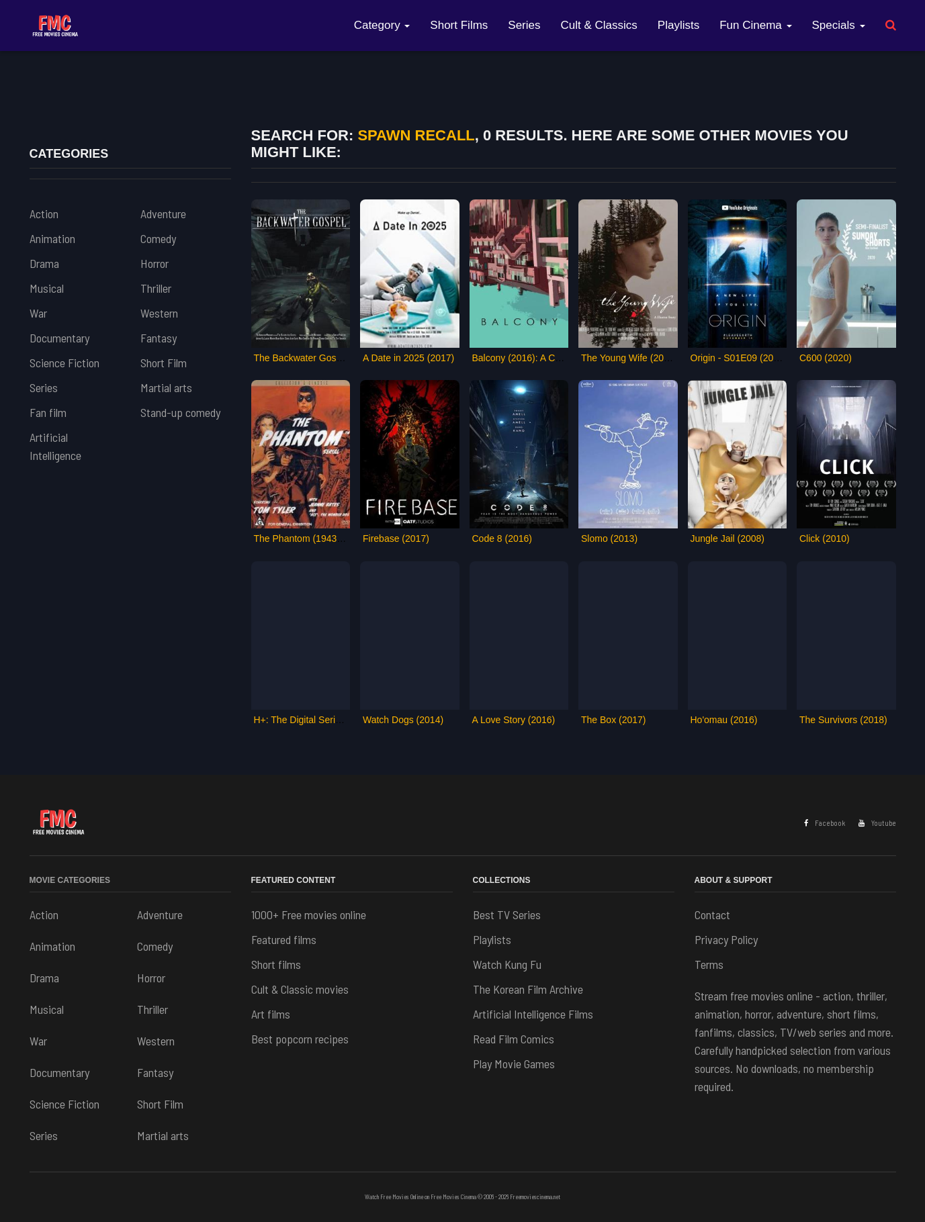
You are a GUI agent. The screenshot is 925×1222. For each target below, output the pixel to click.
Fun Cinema (755, 25)
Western (159, 313)
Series (524, 25)
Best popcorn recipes (300, 1038)
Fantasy (158, 337)
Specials (838, 25)
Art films (270, 1013)
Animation (52, 238)
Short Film (163, 362)
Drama (44, 263)
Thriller (155, 288)
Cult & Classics (599, 25)
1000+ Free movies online (308, 914)
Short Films (459, 25)
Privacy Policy (726, 939)
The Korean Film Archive (528, 989)
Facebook (824, 822)
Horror (154, 263)
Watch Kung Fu (507, 964)
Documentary (59, 337)
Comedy (158, 238)
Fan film (48, 412)
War (38, 313)
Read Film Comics (513, 1038)
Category (382, 25)
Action (44, 213)
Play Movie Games (514, 1063)
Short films (276, 964)
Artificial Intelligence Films (533, 1013)
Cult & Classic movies (300, 989)
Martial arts (166, 387)
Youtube (877, 822)
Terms (709, 964)
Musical (47, 288)
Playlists (678, 25)
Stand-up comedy (180, 412)
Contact (712, 914)
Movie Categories (70, 880)
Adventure (163, 213)
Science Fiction (64, 362)
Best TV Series (507, 914)
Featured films (283, 939)
